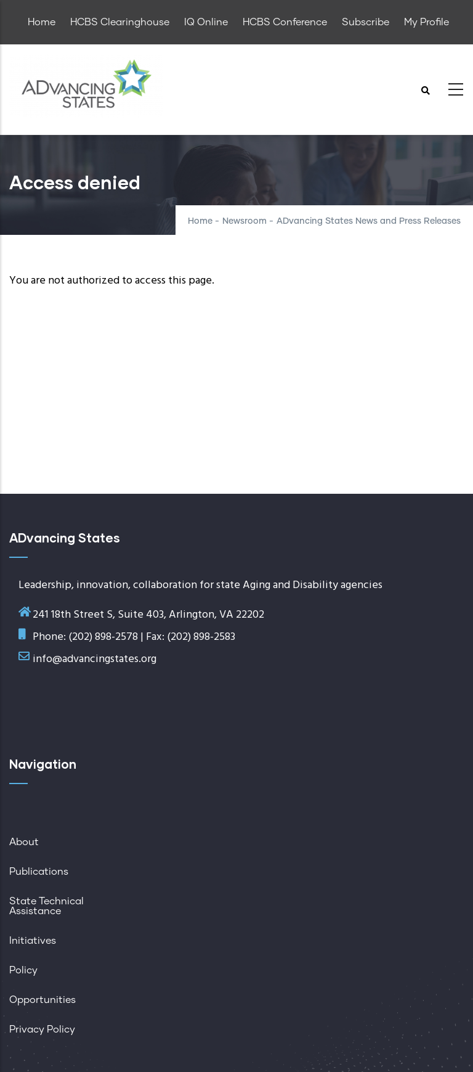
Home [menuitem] (41, 22)
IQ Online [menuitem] (206, 22)
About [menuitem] (24, 842)
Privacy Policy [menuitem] (42, 1029)
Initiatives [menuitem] (32, 941)
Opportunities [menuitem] (42, 1000)
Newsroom (244, 221)
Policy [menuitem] (23, 970)
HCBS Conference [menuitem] (285, 22)
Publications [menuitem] (38, 872)
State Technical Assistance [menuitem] (46, 906)
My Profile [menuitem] (426, 22)
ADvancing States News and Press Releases (369, 221)
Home (200, 221)
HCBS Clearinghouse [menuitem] (119, 22)
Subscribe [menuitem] (365, 22)
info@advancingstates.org (94, 659)
